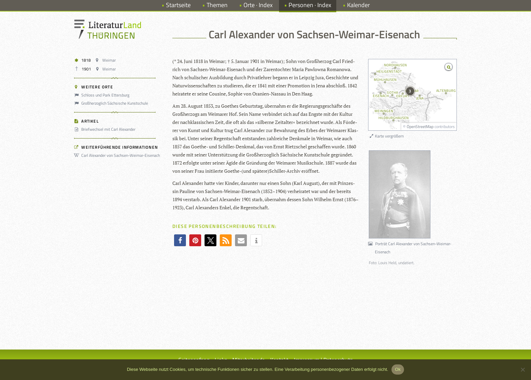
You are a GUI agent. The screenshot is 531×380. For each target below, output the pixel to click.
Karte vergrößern (386, 136)
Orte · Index (258, 4)
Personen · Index (310, 4)
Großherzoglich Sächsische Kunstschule (112, 103)
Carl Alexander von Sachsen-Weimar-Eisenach (118, 155)
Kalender (358, 4)
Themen (217, 4)
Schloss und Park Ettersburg (102, 95)
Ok (398, 369)
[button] (180, 240)
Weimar (106, 60)
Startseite (178, 4)
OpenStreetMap (420, 126)
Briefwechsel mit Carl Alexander (105, 129)
